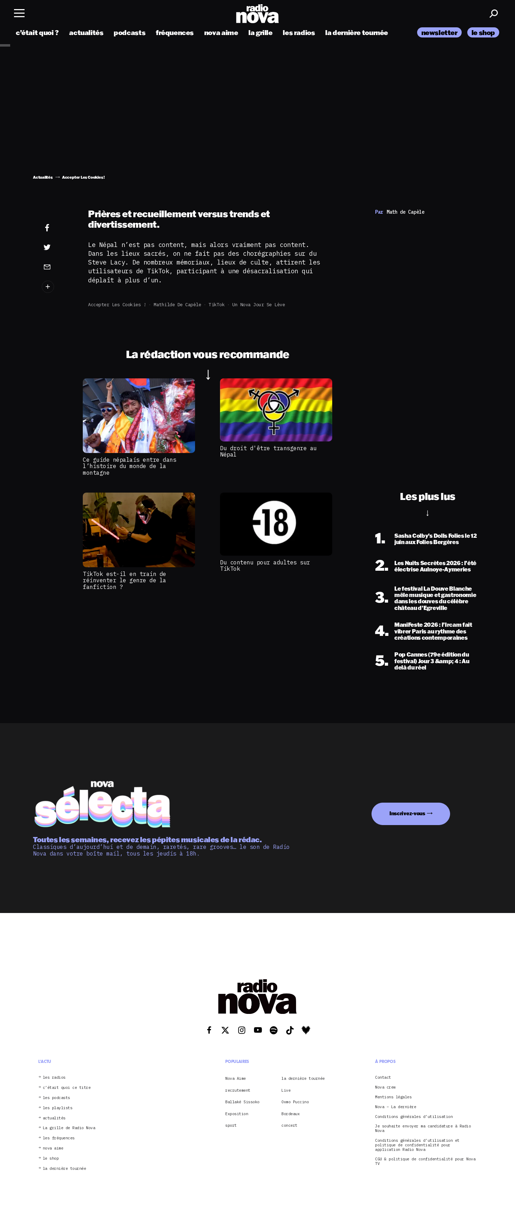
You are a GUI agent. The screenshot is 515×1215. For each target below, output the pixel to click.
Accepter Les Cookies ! (117, 305)
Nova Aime (235, 1078)
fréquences (175, 32)
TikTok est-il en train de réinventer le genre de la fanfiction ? (124, 580)
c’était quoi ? (37, 32)
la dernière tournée (356, 32)
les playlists (58, 1108)
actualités (86, 32)
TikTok (217, 305)
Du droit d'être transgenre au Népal (268, 451)
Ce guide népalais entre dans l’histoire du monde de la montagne (129, 466)
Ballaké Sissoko (242, 1101)
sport (231, 1125)
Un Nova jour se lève (258, 305)
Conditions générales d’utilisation (414, 1116)
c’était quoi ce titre (67, 1087)
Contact (383, 1077)
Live (285, 1090)
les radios (299, 32)
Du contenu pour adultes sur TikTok (265, 565)
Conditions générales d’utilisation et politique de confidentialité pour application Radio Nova (417, 1145)
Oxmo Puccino (295, 1101)
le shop (483, 32)
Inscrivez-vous (407, 813)
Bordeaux (290, 1113)
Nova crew (385, 1087)
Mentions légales (393, 1097)
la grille (260, 32)
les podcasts (56, 1098)
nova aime (221, 32)
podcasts (129, 32)
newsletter (439, 32)
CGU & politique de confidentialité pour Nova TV (425, 1161)
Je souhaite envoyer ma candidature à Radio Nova (423, 1128)
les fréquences (59, 1138)
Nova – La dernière (395, 1107)
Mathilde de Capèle (177, 305)
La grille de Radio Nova (69, 1128)
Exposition (236, 1113)
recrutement (237, 1090)
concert (289, 1125)
